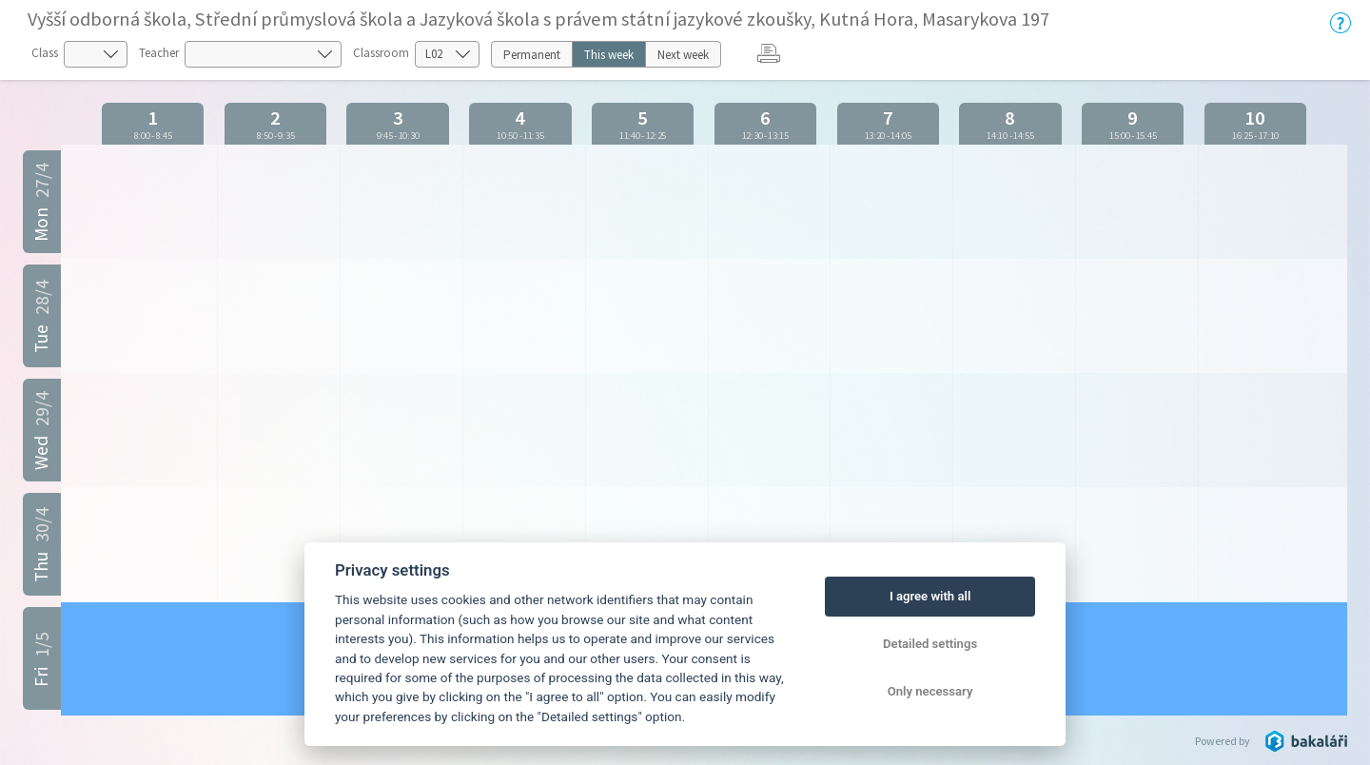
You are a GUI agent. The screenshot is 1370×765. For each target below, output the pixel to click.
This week (609, 55)
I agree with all (930, 596)
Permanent (531, 55)
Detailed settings (930, 644)
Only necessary (930, 691)
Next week (683, 55)
